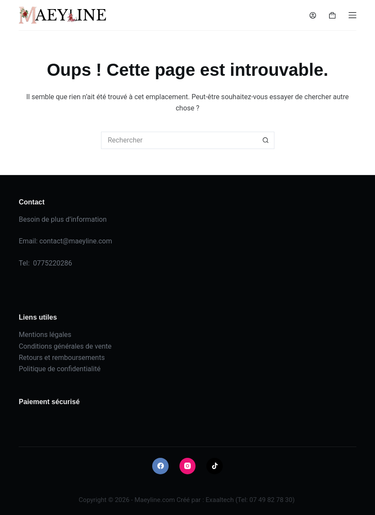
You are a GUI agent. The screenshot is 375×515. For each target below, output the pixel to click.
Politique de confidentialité (60, 369)
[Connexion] (313, 15)
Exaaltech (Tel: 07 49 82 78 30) (249, 500)
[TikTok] (214, 466)
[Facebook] (160, 466)
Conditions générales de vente (65, 346)
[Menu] (352, 15)
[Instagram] (187, 466)
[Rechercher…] (179, 140)
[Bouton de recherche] (265, 140)
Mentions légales (45, 334)
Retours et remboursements (61, 357)
